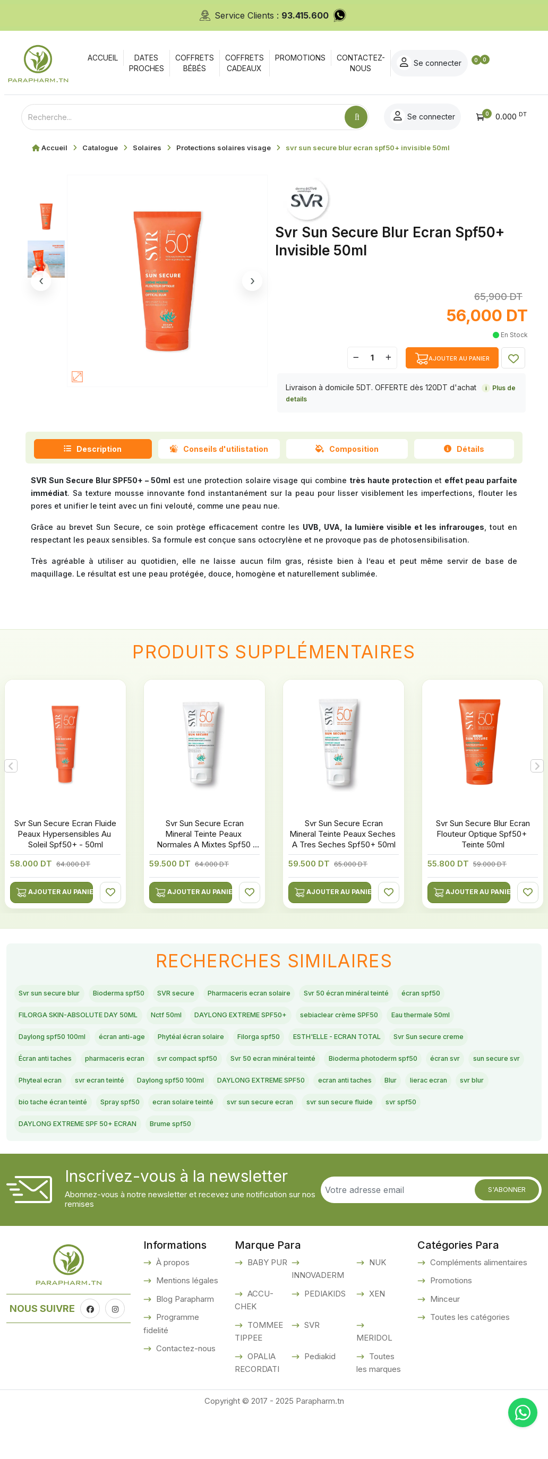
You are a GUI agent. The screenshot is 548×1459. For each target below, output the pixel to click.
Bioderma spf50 (143, 995)
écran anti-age (353, 1044)
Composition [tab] (347, 448)
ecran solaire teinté (331, 1143)
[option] (204, 790)
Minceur (444, 1345)
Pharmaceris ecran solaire (304, 995)
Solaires (147, 147)
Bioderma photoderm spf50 (289, 1094)
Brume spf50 (363, 1168)
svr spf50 (136, 1168)
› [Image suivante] (252, 280)
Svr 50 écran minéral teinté (425, 995)
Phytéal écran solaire (440, 1044)
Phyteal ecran (47, 1119)
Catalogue (100, 147)
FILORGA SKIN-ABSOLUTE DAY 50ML (159, 1019)
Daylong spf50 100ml (267, 1044)
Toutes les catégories (469, 1364)
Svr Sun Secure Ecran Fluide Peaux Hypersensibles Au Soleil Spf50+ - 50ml (65, 833)
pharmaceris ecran (440, 1069)
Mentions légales (186, 1327)
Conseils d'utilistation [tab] (218, 448)
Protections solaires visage (223, 147)
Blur (485, 1119)
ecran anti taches (428, 1119)
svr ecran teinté (120, 1119)
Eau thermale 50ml (171, 1044)
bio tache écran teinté (169, 1143)
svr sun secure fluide (61, 1168)
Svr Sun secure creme (261, 1069)
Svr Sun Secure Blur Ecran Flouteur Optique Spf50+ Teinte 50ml (483, 833)
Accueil (54, 147)
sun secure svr (441, 1094)
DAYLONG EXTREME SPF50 (323, 1119)
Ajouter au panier (54, 892)
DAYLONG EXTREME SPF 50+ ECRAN (246, 1168)
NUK (376, 1308)
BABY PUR (266, 1308)
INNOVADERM (318, 1322)
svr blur (97, 1143)
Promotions (450, 1327)
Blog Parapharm (184, 1345)
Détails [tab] (464, 448)
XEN (376, 1340)
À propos (172, 1308)
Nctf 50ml (270, 1019)
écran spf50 (44, 1019)
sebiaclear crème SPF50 (69, 1044)
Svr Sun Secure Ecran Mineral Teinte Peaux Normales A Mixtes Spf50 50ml (205, 839)
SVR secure (214, 995)
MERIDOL (374, 1384)
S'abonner (507, 1235)
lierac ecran (43, 1143)
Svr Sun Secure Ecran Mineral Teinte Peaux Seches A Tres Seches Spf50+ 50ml (343, 833)
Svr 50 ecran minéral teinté (164, 1094)
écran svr (378, 1094)
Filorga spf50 (46, 1069)
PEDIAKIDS (324, 1340)
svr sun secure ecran (425, 1143)
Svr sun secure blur (58, 995)
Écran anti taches (354, 1069)
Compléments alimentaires (477, 1308)
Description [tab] (93, 448)
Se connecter (483, 62)
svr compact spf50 (57, 1094)
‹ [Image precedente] (41, 280)
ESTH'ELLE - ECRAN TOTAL (145, 1069)
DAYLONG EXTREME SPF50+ (364, 1019)
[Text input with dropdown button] (183, 117)
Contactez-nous (185, 1395)
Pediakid (319, 1402)
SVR (311, 1371)
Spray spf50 (253, 1143)
